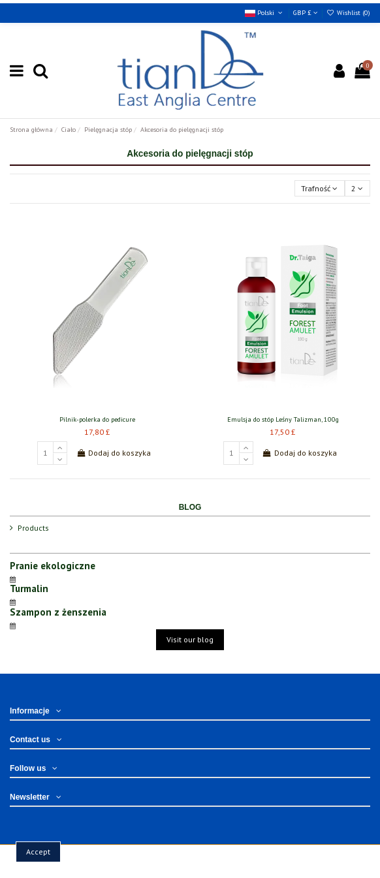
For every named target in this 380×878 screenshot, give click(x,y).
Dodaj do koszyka (113, 453)
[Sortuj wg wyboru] (319, 188)
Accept (38, 851)
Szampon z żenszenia (58, 612)
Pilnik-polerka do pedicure (97, 419)
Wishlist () (348, 12)
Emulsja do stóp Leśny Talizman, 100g (283, 419)
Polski (265, 12)
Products (33, 528)
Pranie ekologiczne (52, 565)
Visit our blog (190, 639)
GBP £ (305, 12)
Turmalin (29, 588)
